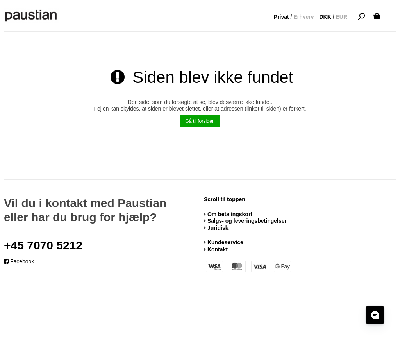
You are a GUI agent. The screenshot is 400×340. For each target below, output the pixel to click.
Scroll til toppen (224, 199)
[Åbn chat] (375, 315)
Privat (281, 17)
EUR (341, 17)
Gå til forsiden (200, 121)
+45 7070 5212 (43, 245)
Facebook (19, 261)
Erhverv (303, 17)
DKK (325, 17)
